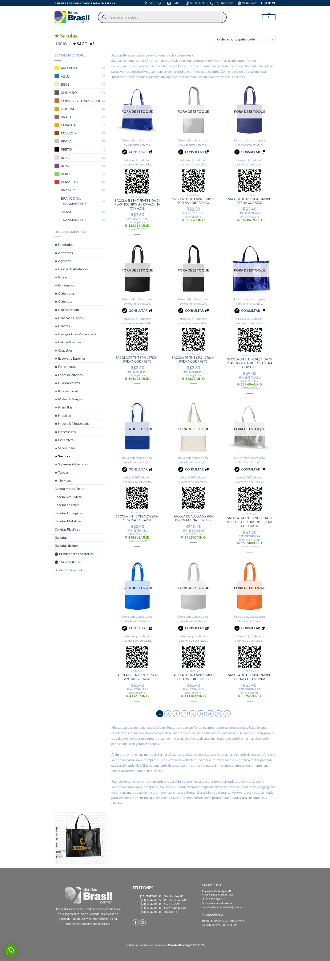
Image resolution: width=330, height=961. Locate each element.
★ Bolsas (61, 277)
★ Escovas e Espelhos (70, 358)
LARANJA (68, 125)
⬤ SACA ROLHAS (68, 562)
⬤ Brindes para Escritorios (74, 553)
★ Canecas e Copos (69, 318)
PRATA (66, 141)
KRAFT (66, 117)
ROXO (66, 166)
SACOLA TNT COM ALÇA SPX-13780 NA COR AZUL (137, 518)
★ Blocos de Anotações (71, 269)
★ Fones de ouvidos (69, 374)
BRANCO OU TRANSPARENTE (74, 201)
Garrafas (61, 537)
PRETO (66, 149)
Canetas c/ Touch (67, 505)
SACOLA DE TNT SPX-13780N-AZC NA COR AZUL (137, 677)
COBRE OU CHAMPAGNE (81, 100)
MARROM (69, 133)
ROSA (65, 157)
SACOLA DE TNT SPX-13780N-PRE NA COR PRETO (137, 359)
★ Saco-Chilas (65, 448)
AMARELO (69, 68)
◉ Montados (64, 244)
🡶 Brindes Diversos (68, 570)
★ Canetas (62, 326)
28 (201, 713)
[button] (268, 17)
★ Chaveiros (64, 350)
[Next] (227, 713)
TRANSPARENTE (74, 220)
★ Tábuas (62, 472)
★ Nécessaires (65, 432)
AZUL (65, 76)
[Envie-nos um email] (273, 3)
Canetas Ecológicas (69, 513)
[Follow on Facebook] (261, 3)
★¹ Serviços (63, 480)
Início (61, 44)
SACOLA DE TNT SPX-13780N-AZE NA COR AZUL (249, 201)
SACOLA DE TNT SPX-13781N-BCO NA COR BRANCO (193, 201)
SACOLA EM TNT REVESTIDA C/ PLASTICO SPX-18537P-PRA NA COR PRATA (249, 522)
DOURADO (69, 109)
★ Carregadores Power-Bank (76, 334)
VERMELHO (70, 182)
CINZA (66, 212)
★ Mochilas (63, 415)
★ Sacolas (62, 456)
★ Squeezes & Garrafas (71, 464)
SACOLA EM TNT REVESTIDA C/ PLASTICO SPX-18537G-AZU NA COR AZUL (249, 363)
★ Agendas (63, 261)
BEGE (65, 84)
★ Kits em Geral (66, 391)
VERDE (66, 174)
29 (210, 713)
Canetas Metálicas (68, 521)
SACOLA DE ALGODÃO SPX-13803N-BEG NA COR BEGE (193, 518)
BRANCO (68, 190)
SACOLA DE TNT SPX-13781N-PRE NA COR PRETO (193, 359)
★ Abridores (64, 252)
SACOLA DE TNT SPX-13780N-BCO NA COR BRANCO (193, 677)
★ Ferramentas (65, 366)
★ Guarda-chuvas (67, 383)
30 (219, 713)
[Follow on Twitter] (269, 3)
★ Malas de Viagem (69, 399)
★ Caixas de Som (67, 310)
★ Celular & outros (68, 342)
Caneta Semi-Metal (68, 497)
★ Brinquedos (65, 285)
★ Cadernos (63, 301)
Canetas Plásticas (67, 529)
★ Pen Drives (64, 440)
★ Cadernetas (65, 293)
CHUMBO (69, 92)
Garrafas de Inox (67, 545)
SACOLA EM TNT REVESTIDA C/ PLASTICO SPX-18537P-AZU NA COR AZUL (137, 204)
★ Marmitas (63, 407)
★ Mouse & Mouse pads (72, 423)
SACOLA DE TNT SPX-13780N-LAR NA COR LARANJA (249, 677)
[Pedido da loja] (245, 39)
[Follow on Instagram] (265, 3)
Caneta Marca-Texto (70, 489)
